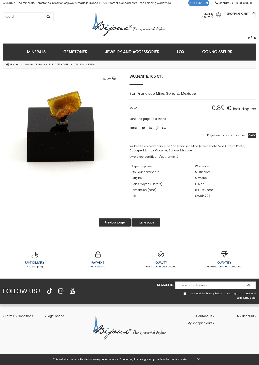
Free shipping (34, 259)
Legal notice (55, 316)
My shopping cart (200, 323)
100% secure (98, 259)
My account (245, 316)
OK (198, 359)
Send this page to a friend (148, 119)
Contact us (204, 316)
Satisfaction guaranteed (161, 259)
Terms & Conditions (19, 316)
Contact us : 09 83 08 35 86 (234, 3)
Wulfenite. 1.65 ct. (146, 76)
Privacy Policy (214, 293)
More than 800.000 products (224, 259)
